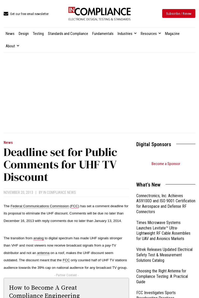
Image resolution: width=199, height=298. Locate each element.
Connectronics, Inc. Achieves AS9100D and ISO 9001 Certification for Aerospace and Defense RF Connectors (165, 197)
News (8, 143)
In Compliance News (59, 192)
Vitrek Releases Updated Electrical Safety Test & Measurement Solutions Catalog (164, 248)
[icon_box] (26, 14)
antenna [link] (43, 253)
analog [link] (38, 238)
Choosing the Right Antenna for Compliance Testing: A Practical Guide (162, 270)
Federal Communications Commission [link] (40, 206)
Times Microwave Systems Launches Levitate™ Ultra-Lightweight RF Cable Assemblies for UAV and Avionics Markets (163, 224)
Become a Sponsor (166, 163)
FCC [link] (74, 206)
